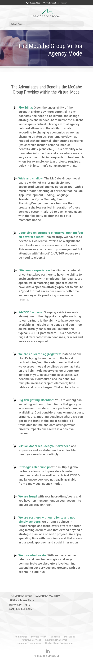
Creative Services (31, 640)
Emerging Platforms (56, 640)
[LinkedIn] (48, 651)
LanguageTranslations (29, 643)
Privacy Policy (38, 636)
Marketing (69, 636)
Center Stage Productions (59, 643)
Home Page (20, 636)
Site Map (55, 636)
